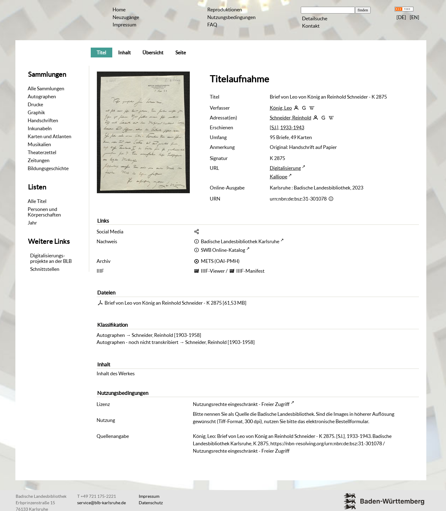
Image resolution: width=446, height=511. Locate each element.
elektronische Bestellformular (337, 421)
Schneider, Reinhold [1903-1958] (166, 335)
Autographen (42, 96)
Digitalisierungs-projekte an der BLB (51, 258)
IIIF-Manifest (250, 271)
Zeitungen (39, 160)
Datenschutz (151, 502)
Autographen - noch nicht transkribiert (137, 342)
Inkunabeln (40, 128)
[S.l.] (274, 127)
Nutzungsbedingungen (231, 17)
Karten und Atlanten (49, 136)
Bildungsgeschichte (48, 168)
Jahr (32, 222)
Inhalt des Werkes (116, 373)
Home (119, 9)
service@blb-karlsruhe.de (101, 502)
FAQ (212, 24)
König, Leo (281, 108)
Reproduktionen (224, 9)
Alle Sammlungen (46, 88)
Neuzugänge (126, 17)
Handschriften (43, 120)
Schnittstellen (44, 269)
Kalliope (278, 176)
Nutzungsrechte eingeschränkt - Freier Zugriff (241, 404)
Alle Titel (37, 201)
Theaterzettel (42, 152)
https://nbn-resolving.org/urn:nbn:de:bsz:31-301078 (326, 443)
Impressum (124, 24)
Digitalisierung (285, 168)
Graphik (36, 112)
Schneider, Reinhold (290, 117)
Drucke (35, 104)
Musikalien (39, 144)
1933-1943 (292, 127)
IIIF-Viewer (213, 271)
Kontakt (311, 26)
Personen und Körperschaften (44, 211)
